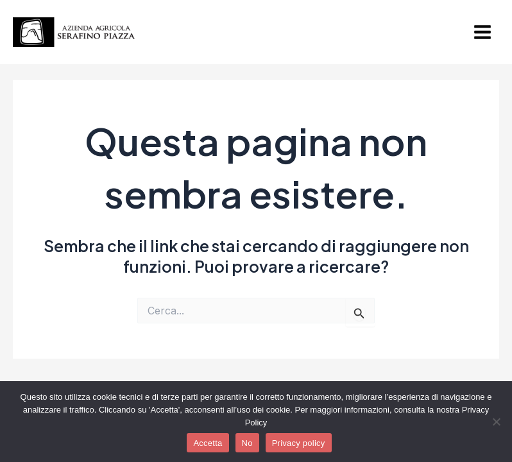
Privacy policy (298, 443)
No (247, 443)
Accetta (207, 443)
